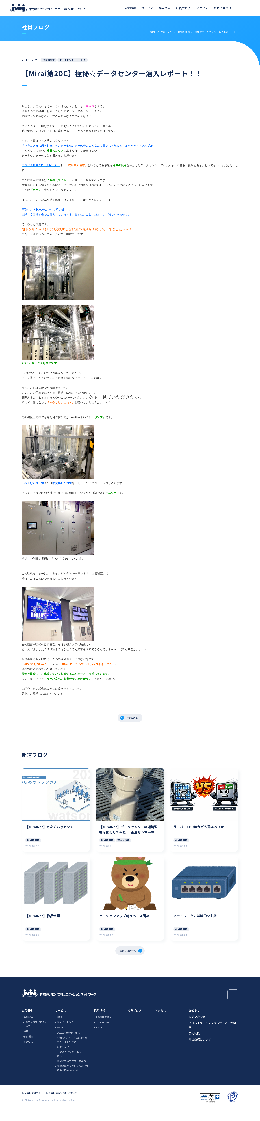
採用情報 (165, 8)
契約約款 (194, 1045)
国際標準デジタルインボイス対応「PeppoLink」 (72, 1080)
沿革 (25, 1043)
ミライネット (64, 1059)
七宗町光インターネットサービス (72, 1066)
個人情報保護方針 (31, 1105)
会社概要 (28, 1029)
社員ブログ (183, 8)
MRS (59, 1029)
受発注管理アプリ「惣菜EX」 (73, 1073)
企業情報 (130, 8)
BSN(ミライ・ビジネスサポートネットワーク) (72, 1052)
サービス (147, 8)
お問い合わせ (222, 8)
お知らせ (194, 1022)
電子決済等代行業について (37, 1036)
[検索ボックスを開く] (248, 8)
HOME (152, 31)
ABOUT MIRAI (104, 1029)
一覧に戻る (133, 719)
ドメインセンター (66, 1034)
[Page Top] (233, 1007)
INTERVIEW (102, 1034)
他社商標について (200, 1051)
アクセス (202, 8)
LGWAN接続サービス (68, 1044)
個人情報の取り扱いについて (61, 1105)
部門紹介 (28, 1048)
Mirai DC (62, 1039)
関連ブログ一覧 (127, 962)
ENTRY (100, 1039)
